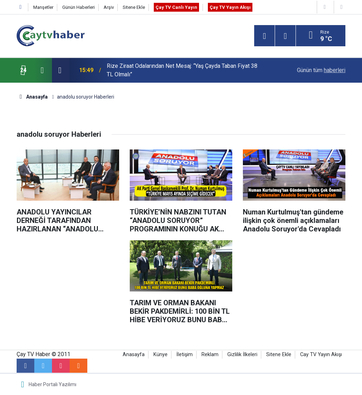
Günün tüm (321, 70)
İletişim (184, 355)
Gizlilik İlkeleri (242, 355)
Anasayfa (134, 355)
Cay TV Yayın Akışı (321, 355)
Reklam (210, 355)
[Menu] (264, 36)
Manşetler (43, 7)
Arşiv (109, 7)
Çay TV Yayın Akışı (230, 7)
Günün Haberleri (78, 7)
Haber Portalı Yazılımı (52, 384)
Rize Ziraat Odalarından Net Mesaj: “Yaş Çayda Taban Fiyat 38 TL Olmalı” (182, 70)
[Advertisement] (68, 284)
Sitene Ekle (134, 7)
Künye (160, 355)
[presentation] (42, 70)
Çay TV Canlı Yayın (176, 7)
